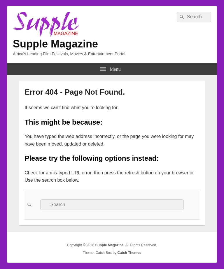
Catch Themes (129, 253)
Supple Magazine (55, 44)
